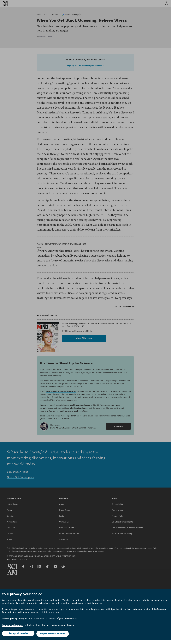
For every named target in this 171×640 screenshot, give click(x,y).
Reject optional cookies (52, 634)
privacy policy (17, 619)
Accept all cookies (18, 634)
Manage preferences (12, 625)
